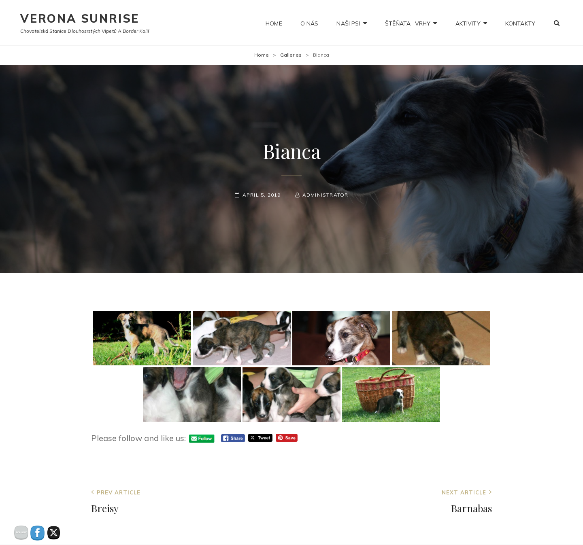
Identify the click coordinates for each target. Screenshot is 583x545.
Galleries (291, 55)
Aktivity (468, 22)
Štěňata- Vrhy (408, 22)
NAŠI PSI (348, 22)
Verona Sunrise (79, 18)
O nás (309, 22)
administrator (325, 195)
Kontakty (520, 22)
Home (274, 22)
